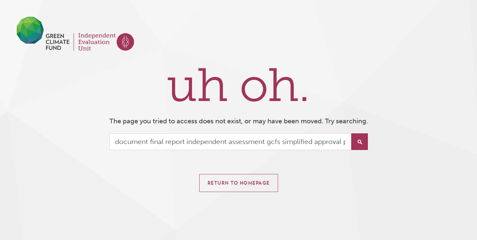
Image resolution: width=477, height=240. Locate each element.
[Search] (230, 141)
